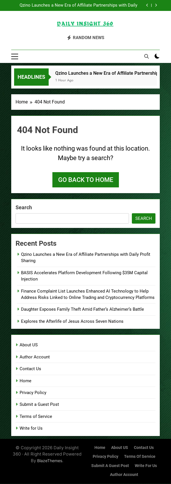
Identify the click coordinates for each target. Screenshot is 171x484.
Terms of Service (36, 416)
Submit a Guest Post (39, 405)
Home (25, 381)
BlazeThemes (49, 460)
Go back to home (85, 180)
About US (29, 345)
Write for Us (31, 428)
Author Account (35, 357)
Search (24, 208)
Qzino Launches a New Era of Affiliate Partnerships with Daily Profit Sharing (78, 5)
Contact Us (30, 369)
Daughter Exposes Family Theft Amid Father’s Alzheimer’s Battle (82, 309)
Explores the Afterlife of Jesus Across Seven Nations (72, 321)
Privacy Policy (33, 392)
